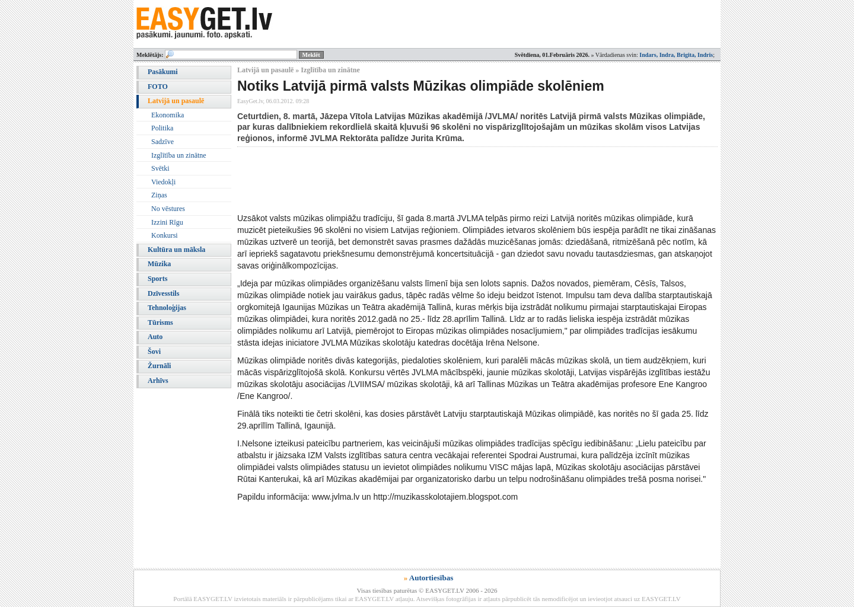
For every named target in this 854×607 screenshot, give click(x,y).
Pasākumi (163, 72)
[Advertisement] (453, 179)
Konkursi (164, 235)
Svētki (160, 168)
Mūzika (159, 264)
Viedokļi (163, 182)
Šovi (154, 351)
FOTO (158, 86)
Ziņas (159, 195)
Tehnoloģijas (167, 308)
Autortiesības (431, 577)
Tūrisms (160, 322)
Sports (157, 278)
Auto (155, 337)
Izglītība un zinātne (178, 155)
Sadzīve (162, 142)
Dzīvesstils (163, 293)
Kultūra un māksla (176, 249)
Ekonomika (167, 115)
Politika (162, 128)
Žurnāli (159, 366)
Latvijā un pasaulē (176, 101)
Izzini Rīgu (167, 222)
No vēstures (168, 209)
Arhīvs (158, 380)
